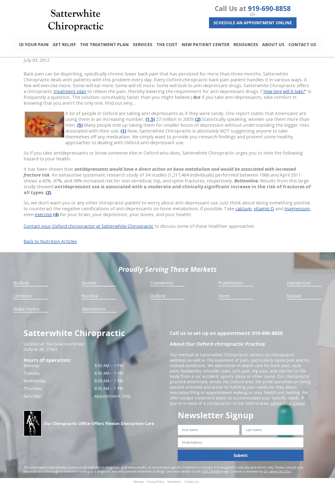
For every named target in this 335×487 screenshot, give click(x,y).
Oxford (157, 298)
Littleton (22, 298)
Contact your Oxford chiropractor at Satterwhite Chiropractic (88, 228)
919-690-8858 (269, 8)
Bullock (21, 285)
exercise (43, 216)
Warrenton (93, 311)
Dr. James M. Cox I (277, 473)
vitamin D (264, 211)
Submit (241, 457)
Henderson (299, 285)
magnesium (297, 211)
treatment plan (70, 93)
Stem (223, 298)
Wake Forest (26, 311)
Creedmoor (162, 285)
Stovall (294, 298)
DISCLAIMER (211, 473)
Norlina (90, 298)
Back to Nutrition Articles (50, 243)
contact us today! (287, 405)
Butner (89, 285)
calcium (244, 211)
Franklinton (230, 285)
